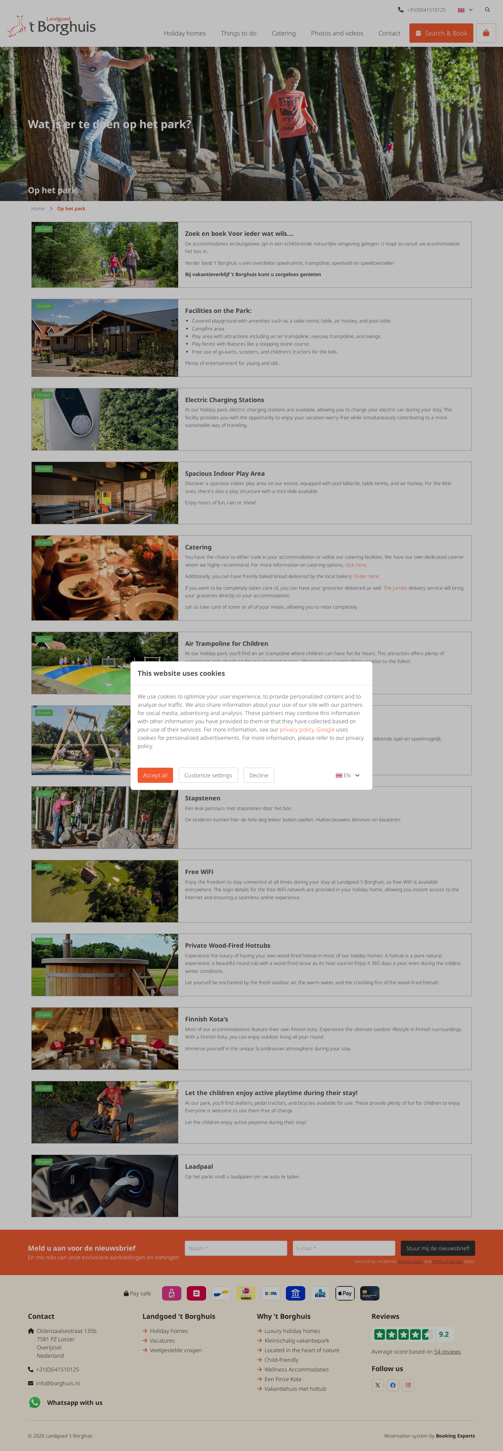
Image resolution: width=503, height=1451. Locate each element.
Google (326, 729)
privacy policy (297, 729)
